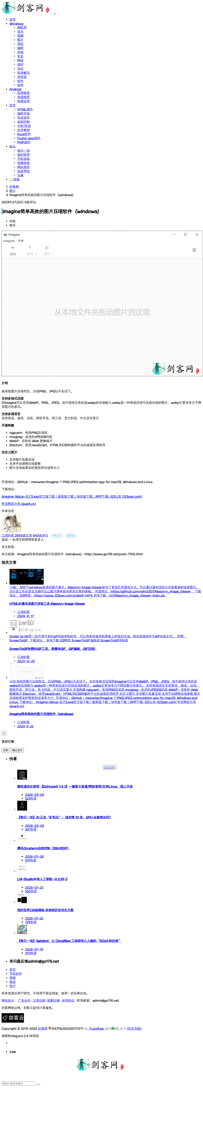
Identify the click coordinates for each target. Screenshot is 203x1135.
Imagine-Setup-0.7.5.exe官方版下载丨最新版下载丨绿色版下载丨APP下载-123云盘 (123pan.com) (72, 496)
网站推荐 (23, 167)
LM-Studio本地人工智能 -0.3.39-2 (42, 879)
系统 (20, 44)
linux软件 (24, 134)
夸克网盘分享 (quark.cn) (19, 504)
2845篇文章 (23, 535)
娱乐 (12, 146)
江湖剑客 (8, 535)
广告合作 (24, 1000)
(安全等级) (134, 1028)
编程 (20, 48)
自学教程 (23, 130)
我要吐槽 (53, 1000)
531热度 (30, 860)
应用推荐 (23, 93)
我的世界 (23, 155)
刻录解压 (23, 73)
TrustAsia (96, 1028)
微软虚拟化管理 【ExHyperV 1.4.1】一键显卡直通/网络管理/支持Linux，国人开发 (75, 786)
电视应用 (23, 101)
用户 (12, 986)
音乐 (20, 31)
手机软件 (15, 974)
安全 (20, 56)
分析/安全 (24, 126)
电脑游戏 (23, 163)
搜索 (12, 978)
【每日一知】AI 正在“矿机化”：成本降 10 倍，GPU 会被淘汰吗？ (64, 817)
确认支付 (17, 750)
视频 (20, 35)
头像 (20, 175)
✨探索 (14, 179)
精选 (12, 982)
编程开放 (23, 113)
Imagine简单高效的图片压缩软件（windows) (41, 714)
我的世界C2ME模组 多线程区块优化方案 (45, 910)
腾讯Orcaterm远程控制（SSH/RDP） (43, 848)
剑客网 (14, 187)
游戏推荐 (23, 97)
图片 (20, 40)
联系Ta (71, 535)
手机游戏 (23, 159)
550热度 (31, 891)
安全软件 (23, 117)
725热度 (31, 922)
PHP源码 (23, 142)
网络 (20, 60)
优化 (20, 68)
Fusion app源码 (28, 138)
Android (15, 89)
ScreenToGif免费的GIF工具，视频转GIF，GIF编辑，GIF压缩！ (53, 649)
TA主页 (57, 535)
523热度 (31, 798)
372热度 (31, 953)
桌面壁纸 (23, 171)
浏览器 (22, 77)
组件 (20, 81)
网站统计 (8, 1000)
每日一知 (23, 150)
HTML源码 (25, 109)
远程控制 (23, 122)
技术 (12, 105)
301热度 (31, 829)
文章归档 (39, 1000)
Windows (16, 24)
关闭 (5, 750)
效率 (20, 85)
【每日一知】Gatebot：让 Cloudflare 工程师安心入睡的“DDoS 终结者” (69, 941)
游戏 (20, 52)
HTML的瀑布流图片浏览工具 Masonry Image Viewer (47, 604)
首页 (12, 19)
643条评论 (40, 535)
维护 (20, 64)
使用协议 (68, 1000)
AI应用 (22, 27)
